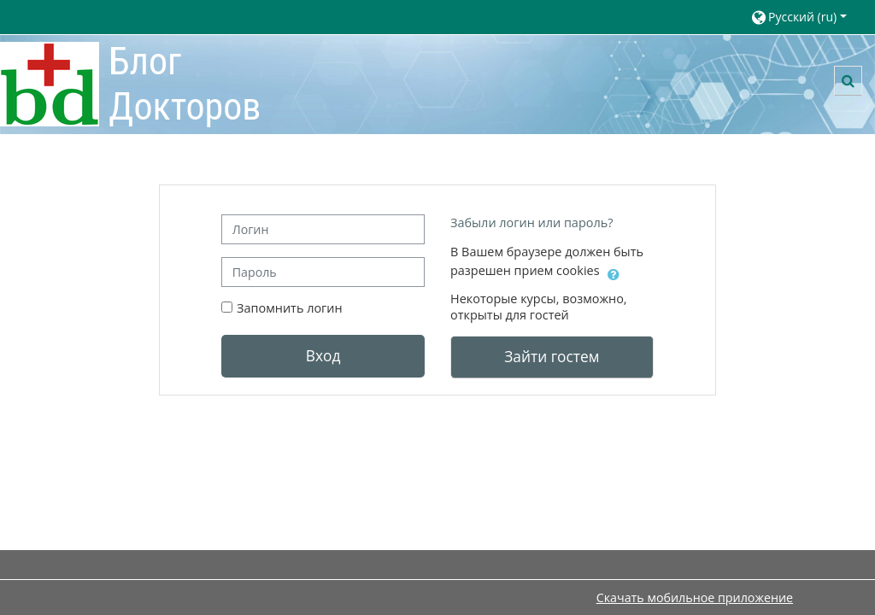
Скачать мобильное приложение (694, 597)
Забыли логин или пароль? (531, 222)
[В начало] (49, 83)
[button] (804, 16)
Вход (323, 355)
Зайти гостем (551, 356)
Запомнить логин (290, 308)
